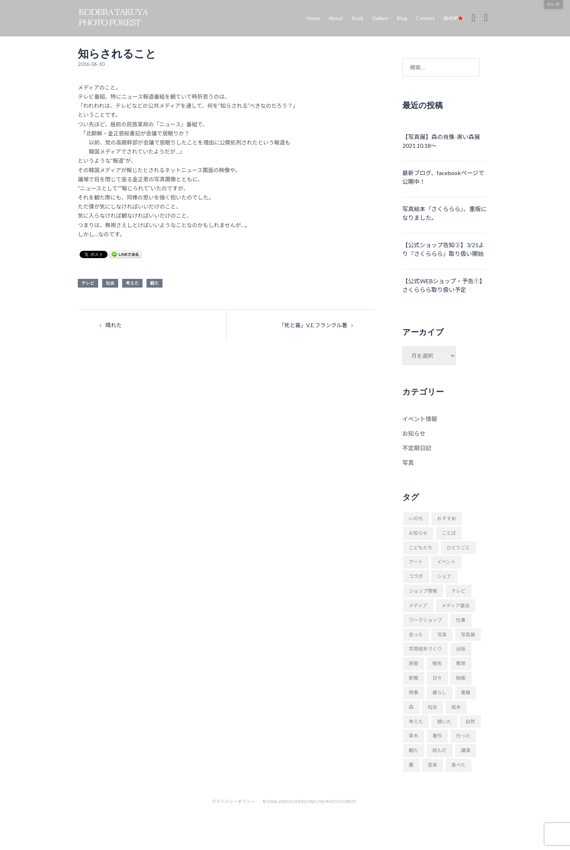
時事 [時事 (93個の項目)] (413, 692)
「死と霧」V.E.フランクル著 (313, 325)
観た (154, 283)
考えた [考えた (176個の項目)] (416, 721)
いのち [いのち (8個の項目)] (416, 518)
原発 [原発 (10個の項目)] (413, 663)
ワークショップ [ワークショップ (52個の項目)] (425, 620)
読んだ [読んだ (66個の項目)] (440, 750)
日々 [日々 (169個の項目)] (437, 678)
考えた (132, 283)
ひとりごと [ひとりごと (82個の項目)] (458, 547)
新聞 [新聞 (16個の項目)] (413, 678)
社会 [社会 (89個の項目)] (432, 707)
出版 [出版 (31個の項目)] (461, 649)
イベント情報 (419, 418)
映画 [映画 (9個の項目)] (461, 678)
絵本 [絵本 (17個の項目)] (456, 707)
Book (358, 18)
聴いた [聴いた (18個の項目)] (444, 721)
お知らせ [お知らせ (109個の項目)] (418, 533)
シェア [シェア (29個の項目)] (444, 576)
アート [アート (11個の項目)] (416, 562)
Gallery (380, 18)
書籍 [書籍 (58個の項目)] (465, 692)
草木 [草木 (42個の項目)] (413, 736)
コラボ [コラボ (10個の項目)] (416, 576)
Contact (425, 18)
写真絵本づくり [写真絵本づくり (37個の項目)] (425, 649)
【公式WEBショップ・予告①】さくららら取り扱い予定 (443, 285)
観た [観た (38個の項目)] (413, 750)
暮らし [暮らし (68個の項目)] (440, 692)
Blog (402, 18)
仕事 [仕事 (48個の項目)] (461, 620)
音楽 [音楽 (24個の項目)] (432, 765)
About (336, 18)
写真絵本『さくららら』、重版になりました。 (444, 213)
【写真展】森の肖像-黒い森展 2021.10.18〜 (441, 141)
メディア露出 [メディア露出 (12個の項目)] (456, 605)
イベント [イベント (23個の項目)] (446, 562)
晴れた (113, 325)
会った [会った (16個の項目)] (416, 634)
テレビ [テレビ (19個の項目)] (458, 591)
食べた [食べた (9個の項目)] (458, 765)
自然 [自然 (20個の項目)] (470, 721)
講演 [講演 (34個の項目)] (465, 750)
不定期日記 (416, 447)
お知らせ (414, 433)
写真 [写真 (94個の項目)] (442, 634)
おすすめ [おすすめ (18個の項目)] (446, 518)
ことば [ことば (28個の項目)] (449, 533)
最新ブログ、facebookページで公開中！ (443, 177)
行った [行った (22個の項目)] (463, 736)
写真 (408, 462)
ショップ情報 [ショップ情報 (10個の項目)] (423, 591)
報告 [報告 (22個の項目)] (437, 663)
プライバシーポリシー (233, 801)
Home (313, 18)
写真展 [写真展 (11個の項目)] (468, 634)
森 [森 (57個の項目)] (411, 707)
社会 (110, 283)
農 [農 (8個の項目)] (411, 765)
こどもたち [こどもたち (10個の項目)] (421, 547)
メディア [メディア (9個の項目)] (418, 605)
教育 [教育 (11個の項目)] (461, 663)
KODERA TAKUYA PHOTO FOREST (322, 801)
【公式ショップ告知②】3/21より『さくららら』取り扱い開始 (443, 249)
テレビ (88, 283)
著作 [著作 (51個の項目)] (437, 736)
